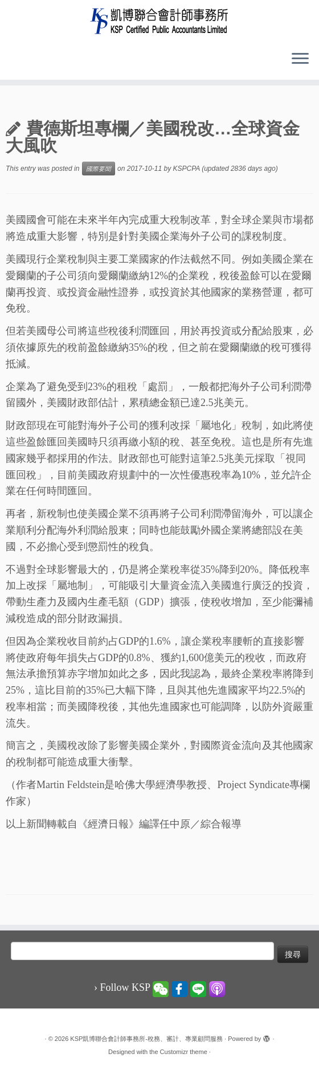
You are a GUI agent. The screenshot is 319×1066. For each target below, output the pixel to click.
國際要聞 (98, 168)
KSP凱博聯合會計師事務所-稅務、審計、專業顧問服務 (146, 1038)
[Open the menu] (300, 59)
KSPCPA (186, 169)
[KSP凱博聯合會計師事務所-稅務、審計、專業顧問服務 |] (159, 21)
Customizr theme (183, 1051)
